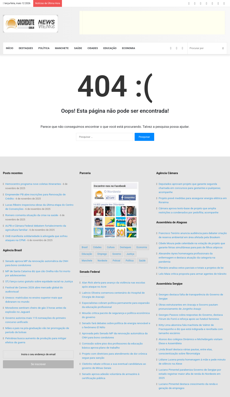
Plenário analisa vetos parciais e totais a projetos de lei (191, 267)
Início (9, 48)
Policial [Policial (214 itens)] (116, 260)
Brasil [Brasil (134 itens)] (85, 247)
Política (43, 48)
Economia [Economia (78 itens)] (142, 247)
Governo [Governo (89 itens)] (116, 254)
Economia (128, 48)
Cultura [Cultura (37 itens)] (111, 247)
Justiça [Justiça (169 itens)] (130, 254)
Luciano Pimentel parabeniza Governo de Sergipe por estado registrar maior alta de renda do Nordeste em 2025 (190, 373)
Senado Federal (90, 272)
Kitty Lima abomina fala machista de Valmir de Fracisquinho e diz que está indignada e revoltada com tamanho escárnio (191, 329)
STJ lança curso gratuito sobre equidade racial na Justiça (39, 281)
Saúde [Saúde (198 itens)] (142, 260)
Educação (109, 48)
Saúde (78, 48)
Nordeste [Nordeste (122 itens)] (102, 260)
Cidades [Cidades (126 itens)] (97, 247)
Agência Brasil (12, 250)
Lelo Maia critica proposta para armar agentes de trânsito (192, 273)
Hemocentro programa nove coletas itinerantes (33, 183)
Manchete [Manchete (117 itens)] (87, 260)
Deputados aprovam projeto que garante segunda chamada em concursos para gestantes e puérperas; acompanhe (190, 188)
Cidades (93, 48)
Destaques (26, 48)
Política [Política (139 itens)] (129, 260)
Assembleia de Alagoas (171, 222)
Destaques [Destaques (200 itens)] (125, 247)
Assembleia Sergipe (169, 283)
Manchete (62, 48)
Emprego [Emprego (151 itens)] (102, 254)
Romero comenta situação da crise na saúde (31, 215)
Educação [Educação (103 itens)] (87, 254)
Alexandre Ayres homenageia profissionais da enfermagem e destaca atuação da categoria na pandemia (187, 257)
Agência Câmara (167, 173)
